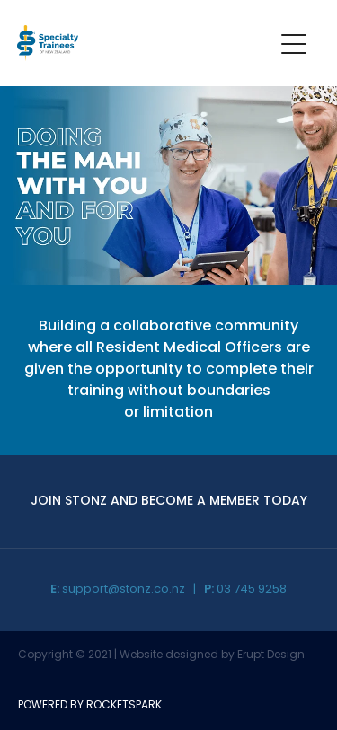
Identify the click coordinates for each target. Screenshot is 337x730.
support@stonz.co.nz (123, 589)
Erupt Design (271, 655)
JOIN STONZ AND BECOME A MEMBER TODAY (169, 501)
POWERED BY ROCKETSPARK (90, 706)
